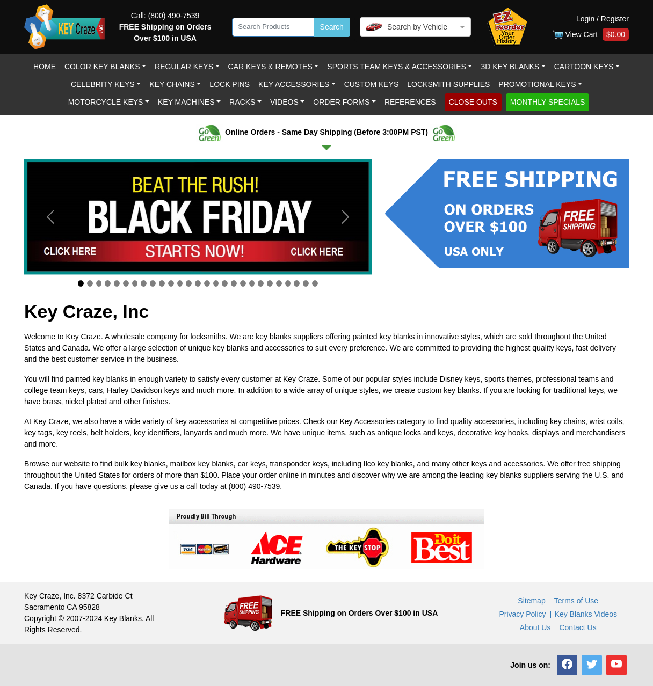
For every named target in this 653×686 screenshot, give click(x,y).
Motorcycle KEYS (105, 102)
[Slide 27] (315, 283)
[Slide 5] (117, 283)
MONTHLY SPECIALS (547, 102)
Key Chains (172, 84)
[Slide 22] (270, 283)
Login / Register (602, 18)
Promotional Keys (537, 84)
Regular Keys (184, 66)
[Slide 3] (99, 283)
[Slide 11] (171, 283)
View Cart (591, 34)
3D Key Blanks (510, 66)
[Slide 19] (243, 283)
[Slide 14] (198, 283)
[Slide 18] (234, 283)
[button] (567, 665)
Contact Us (577, 627)
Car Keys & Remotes (270, 66)
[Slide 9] (153, 283)
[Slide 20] (252, 283)
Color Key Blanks (102, 66)
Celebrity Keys (103, 84)
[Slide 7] (135, 283)
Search (332, 27)
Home (44, 66)
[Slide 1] (81, 283)
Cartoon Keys (584, 66)
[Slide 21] (261, 283)
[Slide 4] (108, 283)
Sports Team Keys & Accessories (396, 66)
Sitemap (531, 600)
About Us (535, 627)
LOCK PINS (229, 84)
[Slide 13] (189, 283)
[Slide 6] (126, 283)
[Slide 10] (162, 283)
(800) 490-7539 (174, 15)
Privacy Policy (522, 614)
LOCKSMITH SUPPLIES (448, 84)
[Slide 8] (144, 283)
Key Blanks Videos (586, 614)
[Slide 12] (180, 283)
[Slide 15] (207, 283)
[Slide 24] (288, 283)
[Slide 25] (297, 283)
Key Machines (186, 102)
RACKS (242, 102)
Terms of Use (576, 600)
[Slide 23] (279, 283)
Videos (284, 102)
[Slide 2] (90, 283)
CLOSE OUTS (473, 102)
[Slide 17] (225, 283)
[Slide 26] (306, 283)
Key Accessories (293, 84)
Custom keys (371, 84)
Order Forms (341, 102)
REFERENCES (410, 102)
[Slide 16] (216, 283)
